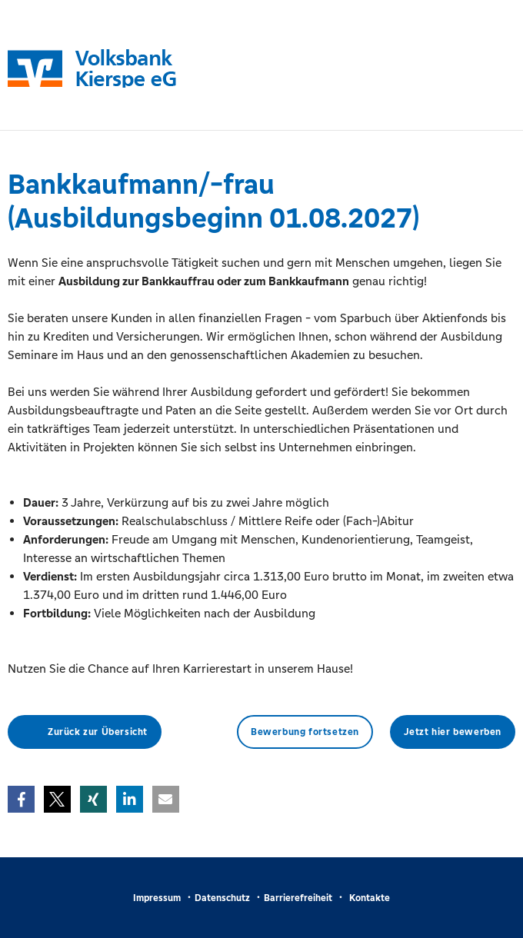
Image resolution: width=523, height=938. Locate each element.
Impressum (157, 898)
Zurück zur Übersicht (98, 732)
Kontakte (369, 898)
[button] (21, 799)
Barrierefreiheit (298, 898)
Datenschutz (222, 898)
